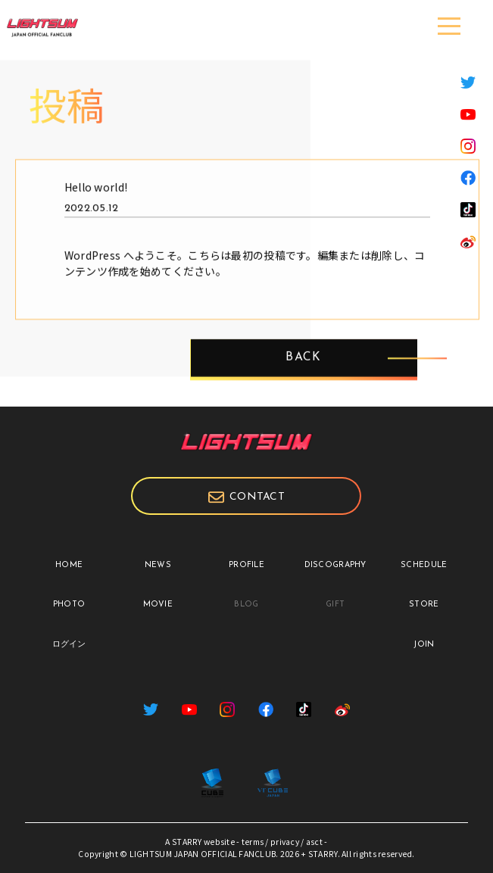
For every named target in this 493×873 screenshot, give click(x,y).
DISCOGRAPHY (335, 565)
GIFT (335, 604)
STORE (423, 604)
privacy (284, 841)
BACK (303, 372)
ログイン (69, 645)
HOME (69, 565)
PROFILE (246, 565)
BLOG (246, 604)
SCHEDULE (424, 565)
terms (253, 841)
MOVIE (158, 604)
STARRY (187, 841)
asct (314, 841)
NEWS (158, 565)
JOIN (423, 645)
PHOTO (69, 604)
